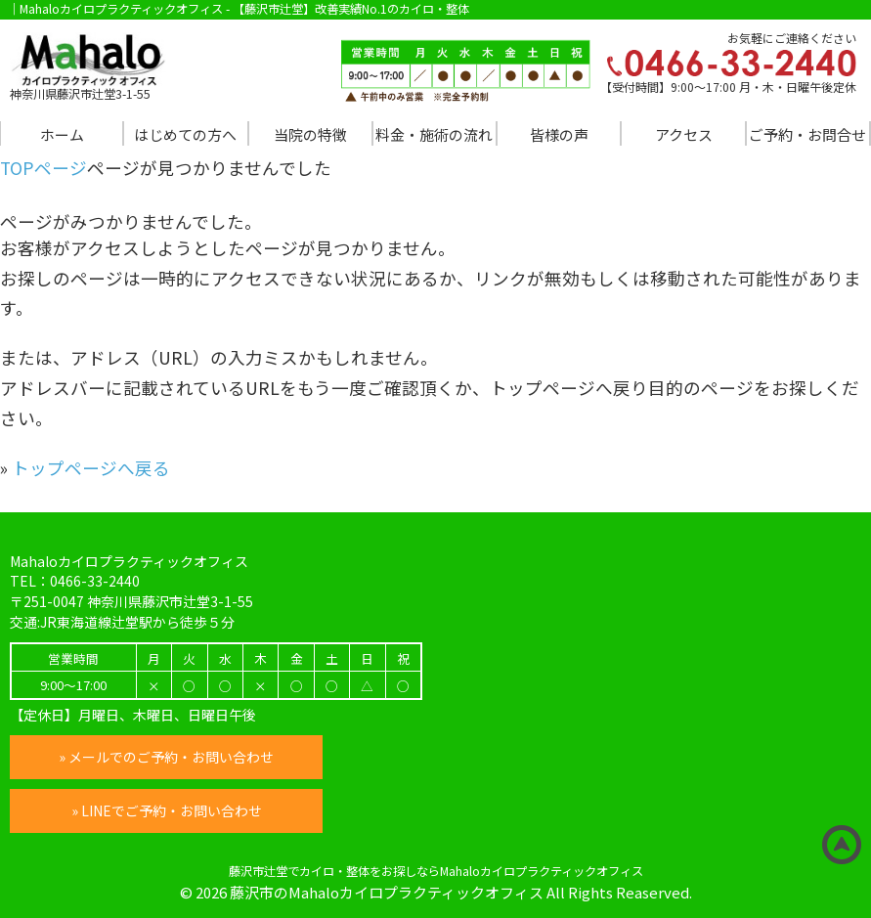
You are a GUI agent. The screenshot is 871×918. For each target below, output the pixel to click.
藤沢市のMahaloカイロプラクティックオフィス (387, 892)
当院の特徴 (310, 134)
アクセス (684, 134)
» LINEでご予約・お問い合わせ (166, 810)
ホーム (62, 134)
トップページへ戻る (91, 468)
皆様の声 (559, 134)
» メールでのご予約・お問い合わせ (166, 756)
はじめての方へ (185, 134)
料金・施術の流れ (434, 134)
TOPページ (43, 167)
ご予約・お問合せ (807, 134)
